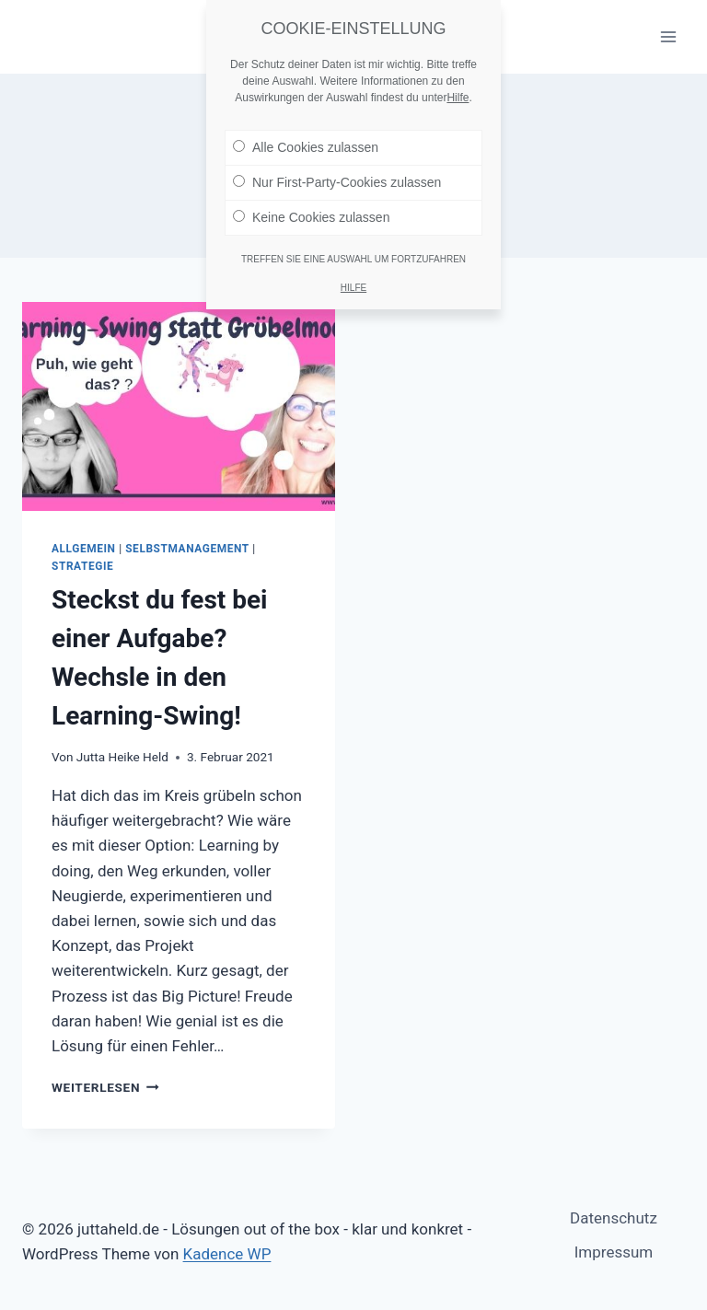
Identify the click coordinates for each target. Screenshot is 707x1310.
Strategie (82, 566)
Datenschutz (613, 1218)
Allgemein (84, 548)
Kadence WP (227, 1254)
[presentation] (178, 406)
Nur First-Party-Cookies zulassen (337, 174)
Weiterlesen (105, 1087)
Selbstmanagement (187, 548)
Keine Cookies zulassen (311, 209)
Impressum (614, 1252)
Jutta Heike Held (122, 756)
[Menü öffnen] (668, 36)
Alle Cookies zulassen (305, 139)
